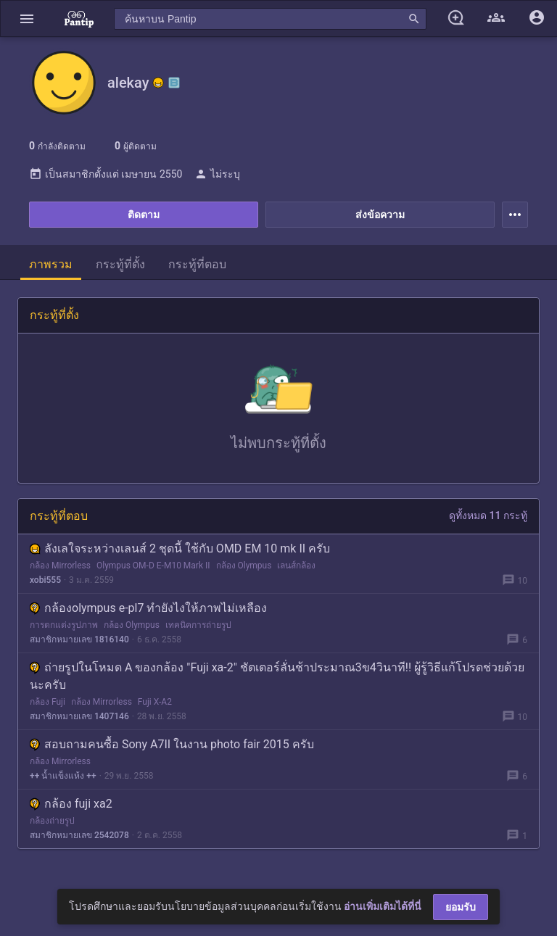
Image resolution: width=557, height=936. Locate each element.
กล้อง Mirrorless (60, 565)
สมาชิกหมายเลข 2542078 (79, 835)
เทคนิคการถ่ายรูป (198, 625)
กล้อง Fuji (47, 702)
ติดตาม (144, 214)
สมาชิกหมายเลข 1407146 (79, 716)
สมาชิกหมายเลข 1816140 (79, 639)
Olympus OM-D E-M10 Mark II (153, 565)
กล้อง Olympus (244, 565)
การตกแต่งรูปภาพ (64, 625)
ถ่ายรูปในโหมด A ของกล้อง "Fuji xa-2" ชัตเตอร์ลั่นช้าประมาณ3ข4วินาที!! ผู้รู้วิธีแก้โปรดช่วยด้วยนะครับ (277, 676)
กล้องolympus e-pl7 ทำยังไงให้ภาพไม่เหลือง (148, 608)
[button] (27, 18)
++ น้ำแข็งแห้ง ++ (63, 776)
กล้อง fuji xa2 (71, 804)
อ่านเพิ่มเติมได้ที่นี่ (382, 906)
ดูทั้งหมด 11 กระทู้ (488, 515)
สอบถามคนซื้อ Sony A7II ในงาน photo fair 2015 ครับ (172, 744)
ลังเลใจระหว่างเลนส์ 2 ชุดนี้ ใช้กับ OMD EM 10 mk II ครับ (180, 548)
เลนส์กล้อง (296, 565)
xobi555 (45, 580)
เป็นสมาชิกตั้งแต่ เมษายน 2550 (105, 174)
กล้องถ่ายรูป (52, 821)
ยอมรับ (460, 907)
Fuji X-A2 (155, 702)
